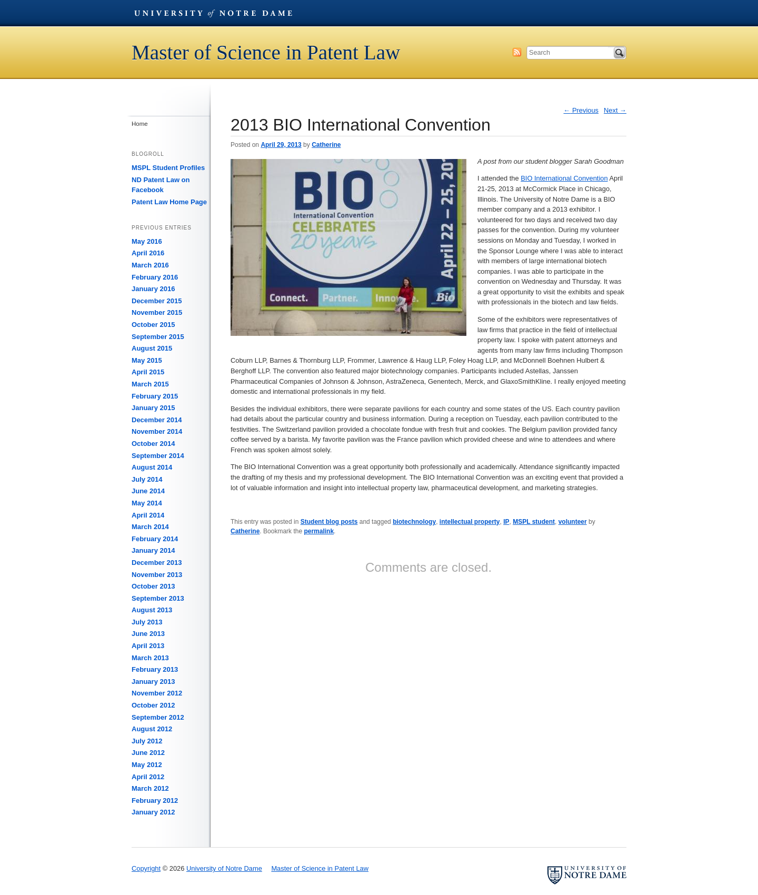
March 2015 (150, 384)
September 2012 (158, 717)
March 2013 (150, 658)
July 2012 (147, 741)
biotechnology (414, 521)
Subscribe (517, 52)
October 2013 (153, 586)
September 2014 (158, 456)
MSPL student (534, 521)
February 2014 (155, 539)
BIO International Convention (564, 178)
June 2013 (148, 634)
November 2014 (157, 431)
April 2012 (148, 777)
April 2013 (148, 646)
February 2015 (155, 396)
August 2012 (152, 729)
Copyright (146, 868)
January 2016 (153, 289)
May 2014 (147, 503)
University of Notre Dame (213, 13)
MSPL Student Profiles (168, 168)
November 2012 (157, 693)
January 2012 (153, 812)
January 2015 (153, 408)
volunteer (572, 521)
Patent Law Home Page (169, 202)
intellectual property (470, 521)
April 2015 (148, 372)
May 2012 (147, 765)
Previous (581, 110)
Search (619, 52)
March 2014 (150, 527)
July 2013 (147, 622)
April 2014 (148, 515)
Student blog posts (329, 521)
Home (140, 124)
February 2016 (155, 277)
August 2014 (152, 467)
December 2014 (157, 420)
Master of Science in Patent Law (266, 52)
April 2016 (148, 253)
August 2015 (152, 348)
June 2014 (148, 491)
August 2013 (152, 610)
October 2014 (153, 444)
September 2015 (158, 337)
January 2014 (153, 550)
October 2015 (153, 325)
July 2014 (147, 479)
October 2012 (153, 705)
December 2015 (157, 301)
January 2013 (153, 681)
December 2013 (157, 562)
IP (506, 521)
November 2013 (157, 575)
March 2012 (150, 788)
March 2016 (150, 265)
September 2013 (158, 598)
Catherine (326, 144)
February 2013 (155, 669)
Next (615, 110)
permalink (319, 531)
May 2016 (147, 241)
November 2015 (157, 312)
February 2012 (155, 800)
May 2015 (147, 360)
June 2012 (148, 753)
